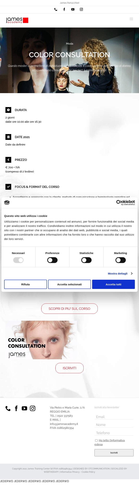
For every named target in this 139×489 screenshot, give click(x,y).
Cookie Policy (88, 472)
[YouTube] (24, 408)
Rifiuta (25, 284)
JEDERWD (6, 481)
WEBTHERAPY (51, 472)
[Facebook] (16, 408)
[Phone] (8, 408)
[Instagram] (32, 408)
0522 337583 (65, 415)
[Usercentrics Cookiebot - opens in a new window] (119, 202)
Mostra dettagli (117, 273)
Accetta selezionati (69, 284)
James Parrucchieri (69, 3)
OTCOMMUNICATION (98, 468)
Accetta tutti (113, 284)
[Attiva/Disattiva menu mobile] (132, 19)
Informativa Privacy (70, 472)
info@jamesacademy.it (64, 424)
